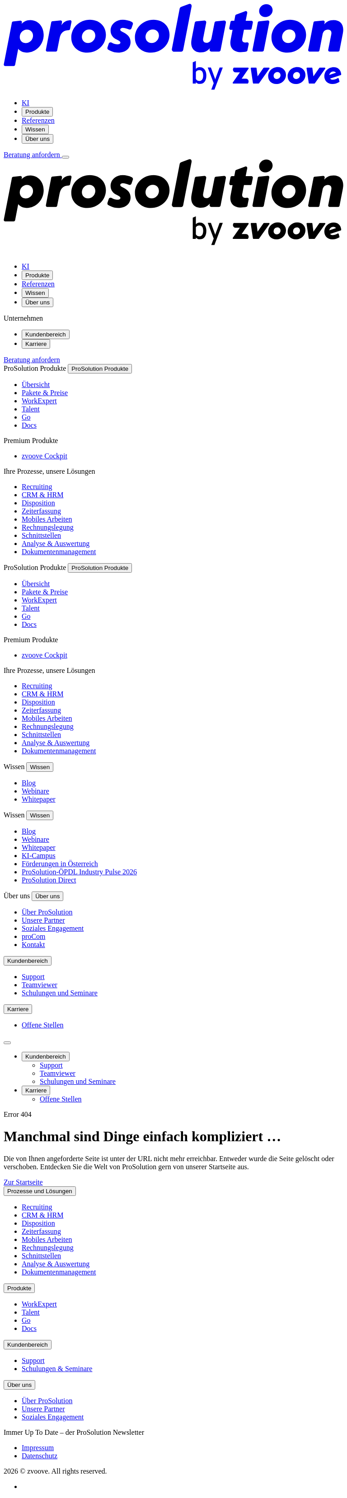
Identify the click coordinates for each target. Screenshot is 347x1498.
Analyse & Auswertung (55, 543)
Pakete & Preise (45, 393)
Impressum (38, 1447)
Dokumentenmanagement (59, 551)
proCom (33, 936)
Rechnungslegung (48, 527)
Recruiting (37, 486)
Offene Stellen (43, 1025)
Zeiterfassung (41, 511)
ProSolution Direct (49, 880)
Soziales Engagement (53, 928)
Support (33, 976)
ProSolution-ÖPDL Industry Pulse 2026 (79, 872)
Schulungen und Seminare (60, 993)
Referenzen (38, 120)
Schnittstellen (41, 535)
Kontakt (33, 944)
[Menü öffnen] (65, 157)
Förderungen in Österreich (60, 864)
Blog (29, 783)
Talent (31, 409)
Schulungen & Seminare (57, 1368)
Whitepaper (39, 799)
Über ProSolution (47, 912)
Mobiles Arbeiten (47, 519)
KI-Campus (39, 855)
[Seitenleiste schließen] (7, 1042)
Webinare (35, 791)
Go (26, 417)
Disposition (38, 503)
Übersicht (36, 384)
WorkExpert (39, 401)
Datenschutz (39, 1456)
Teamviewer (39, 985)
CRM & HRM (42, 495)
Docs (29, 425)
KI (25, 103)
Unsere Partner (43, 920)
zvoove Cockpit (44, 456)
